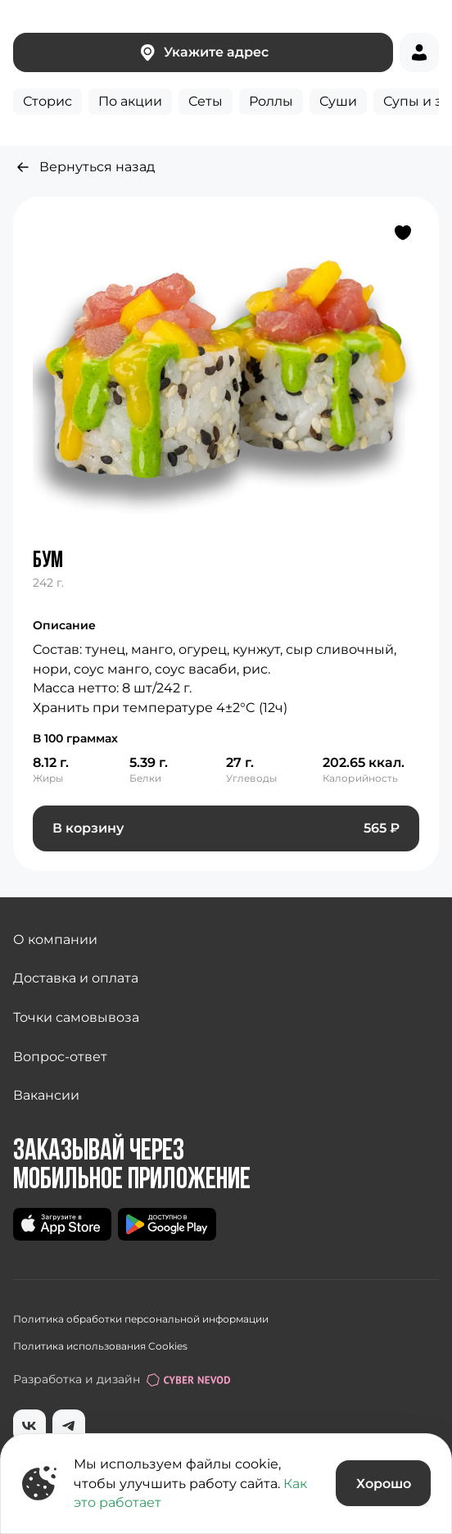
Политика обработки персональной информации (141, 1319)
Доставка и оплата (75, 978)
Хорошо (383, 1483)
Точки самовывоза (76, 1017)
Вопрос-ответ (60, 1056)
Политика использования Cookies (100, 1346)
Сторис (47, 101)
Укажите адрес (203, 52)
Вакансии (46, 1095)
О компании (55, 939)
